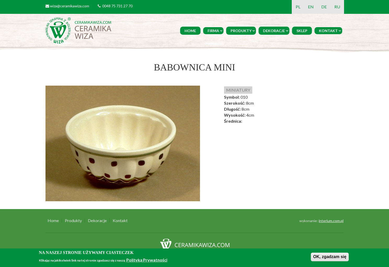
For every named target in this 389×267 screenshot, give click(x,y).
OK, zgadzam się (329, 256)
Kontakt (328, 30)
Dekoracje (274, 30)
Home (190, 30)
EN (311, 6)
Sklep (301, 30)
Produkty (241, 30)
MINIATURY (238, 89)
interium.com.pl (331, 220)
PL (298, 6)
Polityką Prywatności (146, 259)
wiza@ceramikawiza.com (69, 6)
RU (337, 6)
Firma (213, 30)
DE (324, 6)
